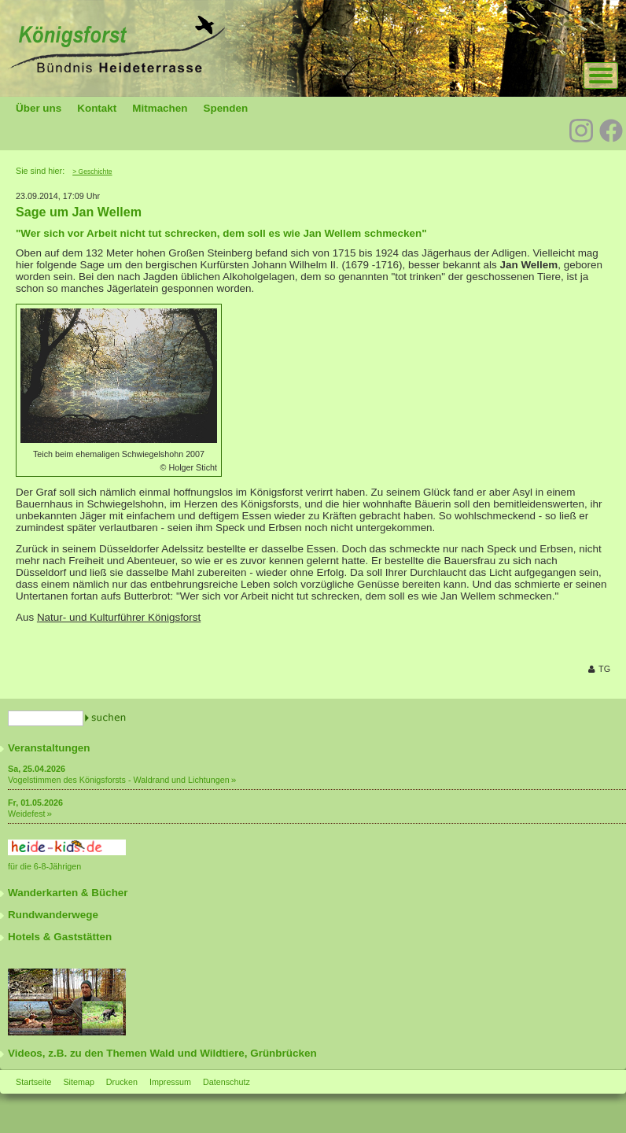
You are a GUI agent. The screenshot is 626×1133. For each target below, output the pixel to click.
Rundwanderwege (53, 915)
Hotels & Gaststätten (60, 937)
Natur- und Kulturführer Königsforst (119, 617)
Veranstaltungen (49, 748)
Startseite (33, 1082)
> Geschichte (92, 171)
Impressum (170, 1082)
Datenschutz (226, 1082)
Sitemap (78, 1082)
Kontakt (96, 108)
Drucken (122, 1082)
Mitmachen (159, 108)
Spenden (225, 108)
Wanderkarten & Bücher (68, 893)
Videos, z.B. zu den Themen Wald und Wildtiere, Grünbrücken (162, 1053)
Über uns (38, 108)
